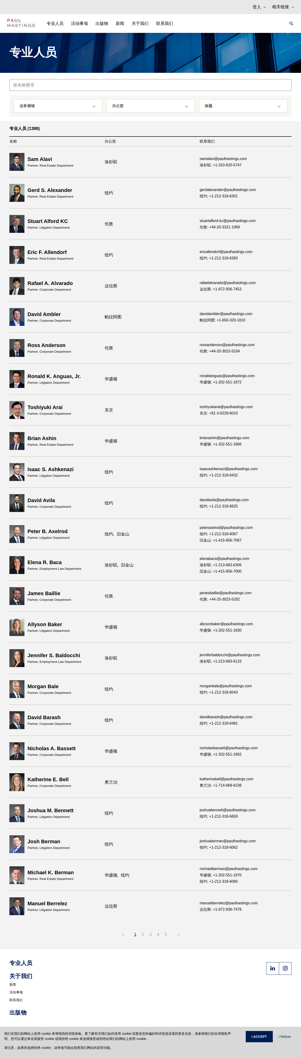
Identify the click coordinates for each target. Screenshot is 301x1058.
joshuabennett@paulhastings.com (228, 810)
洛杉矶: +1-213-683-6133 (221, 661)
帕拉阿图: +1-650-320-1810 (222, 320)
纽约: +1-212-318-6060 (219, 881)
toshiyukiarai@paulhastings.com (226, 407)
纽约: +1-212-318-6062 (219, 847)
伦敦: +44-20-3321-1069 (220, 227)
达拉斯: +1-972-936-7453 (221, 289)
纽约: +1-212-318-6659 (219, 816)
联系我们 (16, 1000)
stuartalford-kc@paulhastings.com (228, 221)
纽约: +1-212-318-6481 (219, 723)
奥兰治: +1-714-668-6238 (221, 785)
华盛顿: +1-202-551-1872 (221, 382)
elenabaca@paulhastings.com (224, 559)
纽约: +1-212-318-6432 (219, 475)
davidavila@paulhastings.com (224, 500)
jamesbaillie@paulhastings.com (226, 593)
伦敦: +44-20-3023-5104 (220, 351)
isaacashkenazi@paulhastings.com (228, 469)
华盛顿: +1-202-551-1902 (221, 754)
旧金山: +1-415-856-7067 (221, 540)
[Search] (289, 23)
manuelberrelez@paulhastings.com (229, 903)
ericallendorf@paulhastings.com (226, 252)
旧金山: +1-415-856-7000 (221, 571)
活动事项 (16, 992)
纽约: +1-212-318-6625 (219, 506)
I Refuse (285, 1036)
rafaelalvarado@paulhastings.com (228, 283)
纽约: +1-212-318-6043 (219, 692)
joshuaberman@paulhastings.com (228, 841)
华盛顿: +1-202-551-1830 (221, 630)
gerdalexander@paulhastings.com (228, 190)
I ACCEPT (259, 1036)
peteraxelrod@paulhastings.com (226, 528)
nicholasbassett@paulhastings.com (229, 748)
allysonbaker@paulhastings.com (226, 624)
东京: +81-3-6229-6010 (219, 413)
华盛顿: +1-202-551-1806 (221, 444)
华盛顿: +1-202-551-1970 (221, 875)
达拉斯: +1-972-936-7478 (221, 909)
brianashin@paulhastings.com (224, 438)
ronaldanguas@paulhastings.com (227, 376)
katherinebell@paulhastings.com (226, 779)
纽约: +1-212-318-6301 (219, 196)
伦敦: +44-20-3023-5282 (220, 599)
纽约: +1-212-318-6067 (219, 534)
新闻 (12, 984)
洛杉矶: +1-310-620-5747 (221, 165)
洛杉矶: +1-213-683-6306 (221, 565)
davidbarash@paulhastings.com (226, 717)
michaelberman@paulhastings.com (228, 869)
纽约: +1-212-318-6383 (219, 258)
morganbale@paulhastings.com (226, 686)
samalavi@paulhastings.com (223, 159)
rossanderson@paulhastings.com (227, 345)
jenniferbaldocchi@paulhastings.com (230, 655)
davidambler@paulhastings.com (226, 314)
